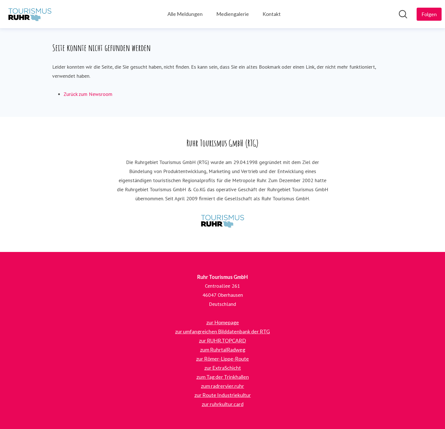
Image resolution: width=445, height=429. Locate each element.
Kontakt (272, 14)
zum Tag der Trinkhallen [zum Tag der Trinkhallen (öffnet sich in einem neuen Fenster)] (222, 377)
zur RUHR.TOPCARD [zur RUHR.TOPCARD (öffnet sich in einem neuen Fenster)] (222, 340)
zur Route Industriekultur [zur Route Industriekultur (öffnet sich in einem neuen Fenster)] (222, 395)
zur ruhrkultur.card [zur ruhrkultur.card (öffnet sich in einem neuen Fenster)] (223, 404)
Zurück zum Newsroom (88, 94)
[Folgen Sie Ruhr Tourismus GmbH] (429, 14)
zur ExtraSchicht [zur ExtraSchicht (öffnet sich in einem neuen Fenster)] (222, 368)
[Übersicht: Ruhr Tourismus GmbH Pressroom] (29, 14)
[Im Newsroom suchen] (403, 14)
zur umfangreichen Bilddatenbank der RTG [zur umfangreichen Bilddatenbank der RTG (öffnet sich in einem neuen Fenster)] (222, 331)
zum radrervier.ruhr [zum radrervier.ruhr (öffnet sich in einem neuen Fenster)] (222, 386)
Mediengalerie (232, 14)
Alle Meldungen (185, 14)
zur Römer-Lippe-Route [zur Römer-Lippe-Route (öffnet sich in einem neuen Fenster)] (222, 359)
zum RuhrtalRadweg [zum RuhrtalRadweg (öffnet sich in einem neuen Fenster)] (222, 349)
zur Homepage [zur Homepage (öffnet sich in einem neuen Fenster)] (222, 322)
